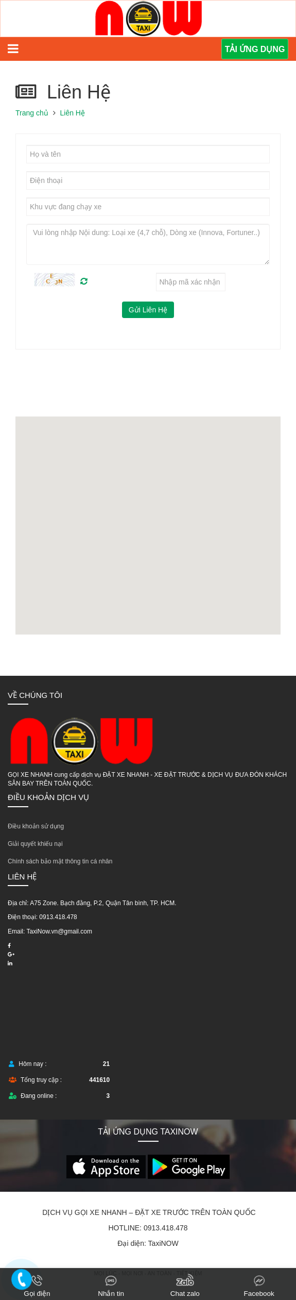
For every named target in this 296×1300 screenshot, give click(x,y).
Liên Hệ (72, 113)
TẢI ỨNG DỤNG (255, 49)
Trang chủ (31, 113)
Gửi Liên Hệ (148, 310)
